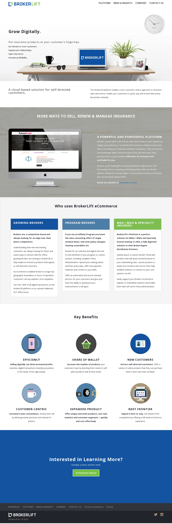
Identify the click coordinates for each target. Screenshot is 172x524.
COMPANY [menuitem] (140, 3)
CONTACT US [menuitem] (156, 3)
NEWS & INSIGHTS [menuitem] (122, 3)
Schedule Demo (86, 474)
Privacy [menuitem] (109, 507)
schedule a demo (128, 183)
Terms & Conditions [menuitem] (93, 507)
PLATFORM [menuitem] (104, 3)
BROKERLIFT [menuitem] (14, 507)
